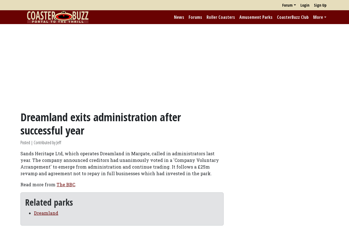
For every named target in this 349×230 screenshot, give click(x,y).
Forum (287, 5)
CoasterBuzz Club (293, 17)
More (318, 17)
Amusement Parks (256, 17)
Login (305, 5)
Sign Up (320, 5)
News (179, 17)
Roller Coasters (221, 17)
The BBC (66, 184)
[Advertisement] (174, 67)
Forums (195, 17)
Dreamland (46, 213)
